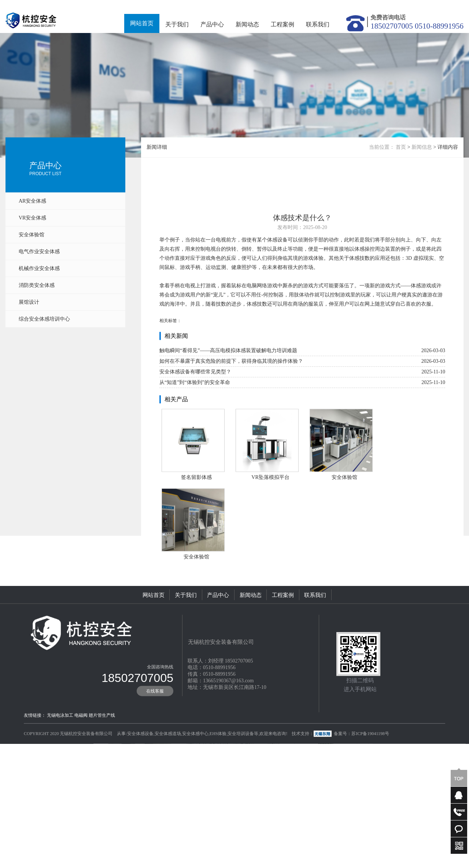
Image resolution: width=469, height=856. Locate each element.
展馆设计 (29, 302)
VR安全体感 (32, 218)
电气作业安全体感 (39, 251)
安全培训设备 (241, 765)
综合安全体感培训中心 (44, 319)
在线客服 (155, 723)
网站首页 (142, 23)
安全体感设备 (140, 765)
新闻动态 (247, 24)
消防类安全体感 (37, 285)
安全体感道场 (168, 765)
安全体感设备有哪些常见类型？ (195, 406)
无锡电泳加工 (60, 747)
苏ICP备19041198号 (370, 765)
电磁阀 (81, 747)
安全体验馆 (31, 234)
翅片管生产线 (102, 747)
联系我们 (317, 24)
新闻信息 (421, 147)
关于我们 (177, 24)
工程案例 (282, 24)
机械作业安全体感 (39, 268)
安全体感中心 (195, 765)
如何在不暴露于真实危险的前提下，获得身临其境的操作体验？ (231, 395)
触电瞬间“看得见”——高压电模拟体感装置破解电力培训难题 (228, 385)
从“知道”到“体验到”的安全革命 (194, 417)
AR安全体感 (32, 201)
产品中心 (212, 24)
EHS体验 (218, 765)
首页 (401, 147)
